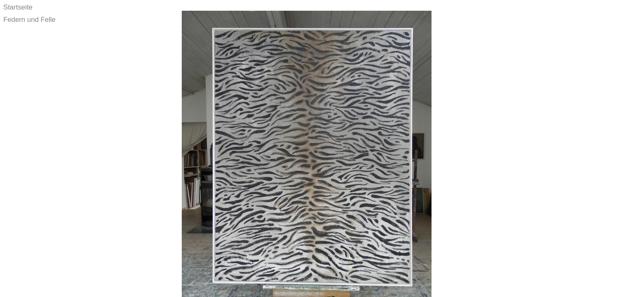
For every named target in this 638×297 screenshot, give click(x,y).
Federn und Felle (29, 20)
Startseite (18, 7)
